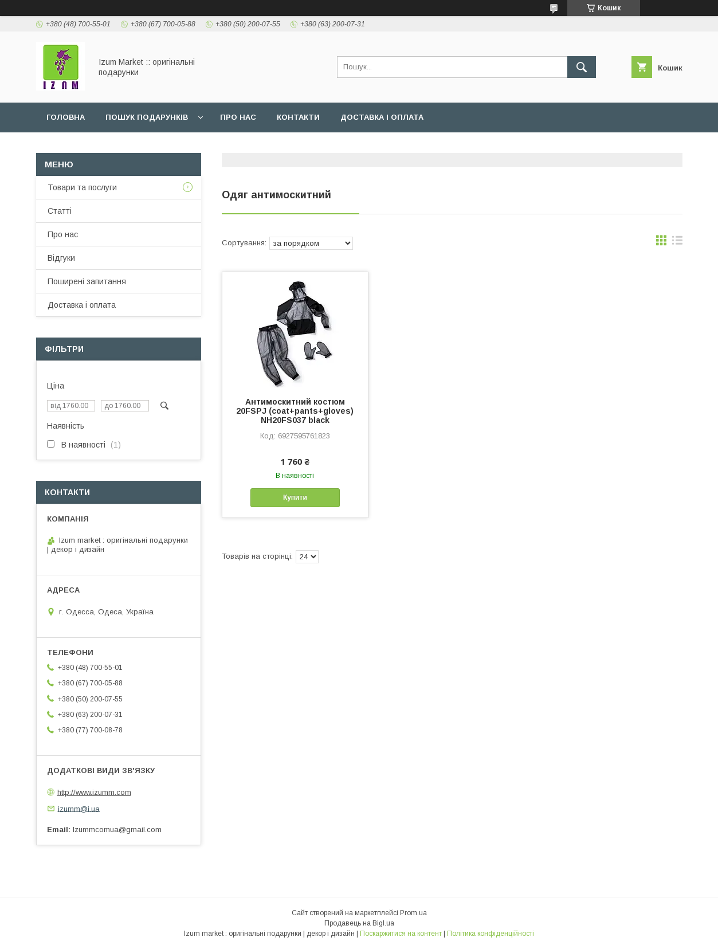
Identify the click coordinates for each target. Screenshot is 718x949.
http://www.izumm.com (94, 792)
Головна (65, 117)
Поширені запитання (87, 281)
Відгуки (61, 257)
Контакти (298, 117)
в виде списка (677, 243)
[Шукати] (581, 67)
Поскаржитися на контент (401, 934)
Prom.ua (413, 913)
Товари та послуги (82, 187)
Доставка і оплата (381, 117)
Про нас (238, 117)
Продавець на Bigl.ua (359, 923)
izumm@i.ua (79, 808)
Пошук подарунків (146, 117)
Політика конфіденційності (490, 934)
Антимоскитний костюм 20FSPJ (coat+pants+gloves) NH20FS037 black (295, 411)
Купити (295, 497)
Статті (60, 210)
